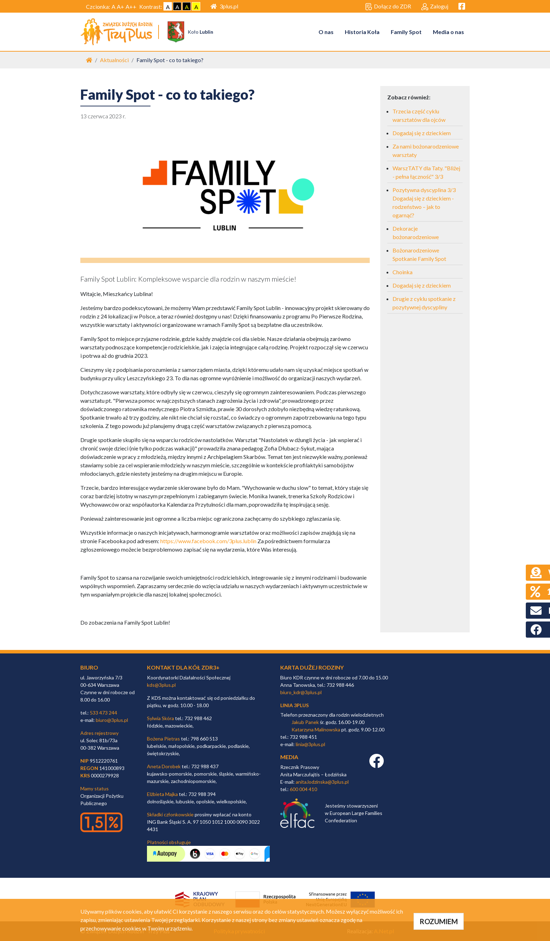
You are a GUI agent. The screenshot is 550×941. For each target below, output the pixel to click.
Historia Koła (362, 31)
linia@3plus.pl (310, 745)
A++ (131, 6)
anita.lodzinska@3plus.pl (322, 782)
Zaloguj (434, 7)
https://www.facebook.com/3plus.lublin (208, 541)
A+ (120, 6)
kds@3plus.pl (161, 685)
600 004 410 (303, 789)
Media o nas (448, 31)
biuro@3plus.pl (112, 720)
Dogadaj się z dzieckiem (422, 133)
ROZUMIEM (439, 921)
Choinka (402, 272)
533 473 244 (103, 713)
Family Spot (406, 31)
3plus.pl (224, 6)
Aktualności (114, 60)
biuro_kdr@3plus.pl (301, 692)
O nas (326, 31)
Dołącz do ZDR (388, 7)
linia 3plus (294, 705)
